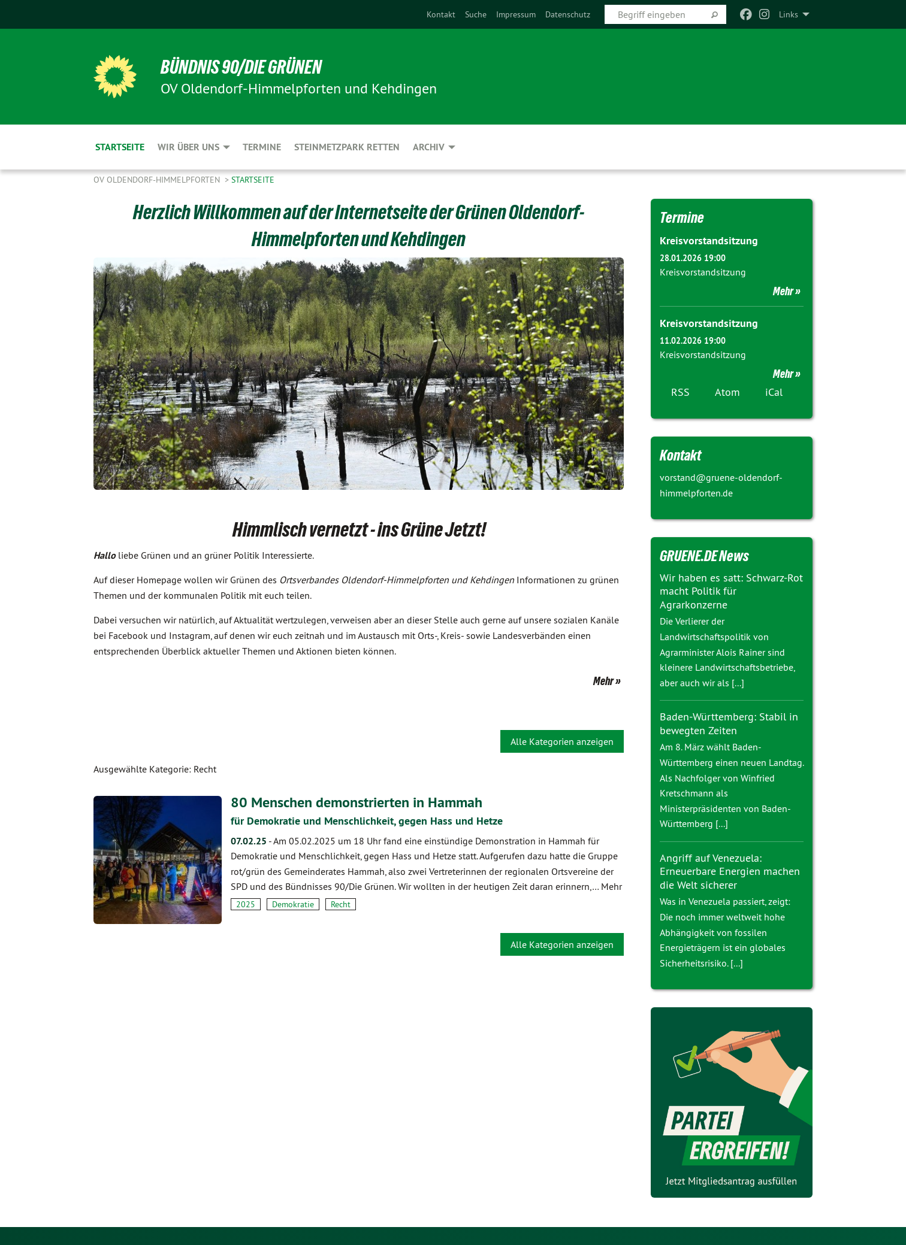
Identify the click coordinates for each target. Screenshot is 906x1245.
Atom (727, 392)
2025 (245, 904)
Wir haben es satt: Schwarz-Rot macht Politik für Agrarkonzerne (731, 591)
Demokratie (293, 904)
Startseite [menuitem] (119, 147)
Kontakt (441, 14)
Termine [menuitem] (262, 147)
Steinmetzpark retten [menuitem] (347, 147)
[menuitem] (441, 14)
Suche (476, 14)
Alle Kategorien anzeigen (562, 741)
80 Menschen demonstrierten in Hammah (356, 802)
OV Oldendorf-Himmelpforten (157, 179)
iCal (774, 392)
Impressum (516, 14)
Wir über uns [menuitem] (188, 147)
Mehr (603, 680)
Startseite (252, 179)
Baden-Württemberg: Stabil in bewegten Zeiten (729, 723)
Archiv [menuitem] (429, 147)
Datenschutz (567, 14)
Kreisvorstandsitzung (709, 240)
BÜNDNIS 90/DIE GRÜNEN (241, 67)
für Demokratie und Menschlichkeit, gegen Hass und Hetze (367, 821)
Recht (341, 904)
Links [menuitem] (788, 14)
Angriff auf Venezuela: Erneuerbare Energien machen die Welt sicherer (730, 871)
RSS (680, 392)
